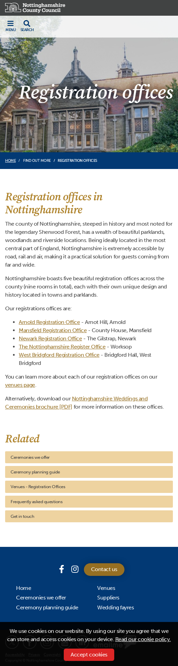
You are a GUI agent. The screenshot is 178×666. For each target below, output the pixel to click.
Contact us (104, 569)
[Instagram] (74, 569)
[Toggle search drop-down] (27, 26)
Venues (106, 588)
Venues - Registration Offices (38, 486)
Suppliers (108, 597)
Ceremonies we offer (30, 457)
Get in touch (22, 516)
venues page (20, 385)
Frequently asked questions (37, 501)
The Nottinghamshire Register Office (62, 346)
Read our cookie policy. (143, 639)
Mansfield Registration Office (53, 330)
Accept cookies (89, 654)
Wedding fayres (115, 607)
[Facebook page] (62, 569)
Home (10, 160)
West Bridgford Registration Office (59, 355)
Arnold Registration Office (49, 322)
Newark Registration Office (50, 338)
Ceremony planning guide (35, 471)
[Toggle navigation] (10, 26)
